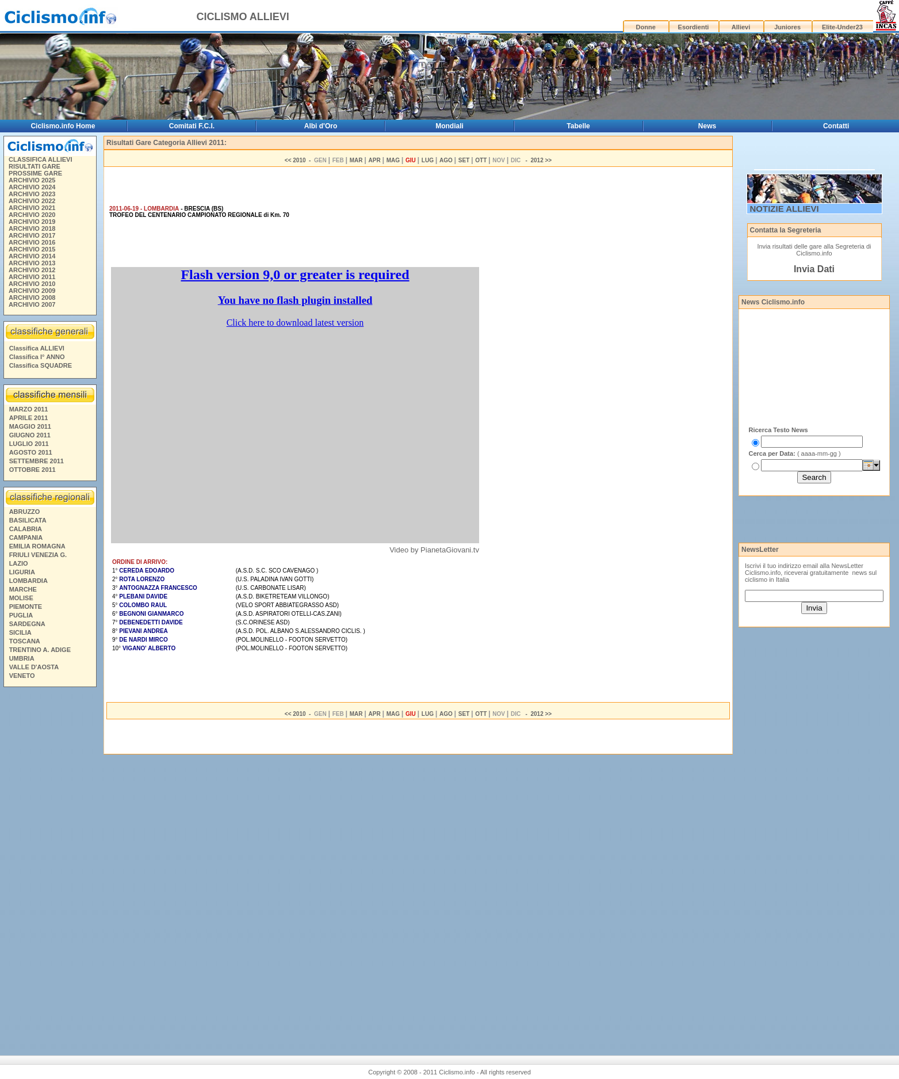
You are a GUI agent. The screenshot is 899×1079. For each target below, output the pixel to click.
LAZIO (18, 563)
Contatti (836, 126)
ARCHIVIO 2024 (32, 187)
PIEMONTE (25, 606)
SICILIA (20, 632)
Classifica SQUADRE (40, 365)
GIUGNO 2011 (30, 435)
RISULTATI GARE (34, 166)
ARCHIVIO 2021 (32, 207)
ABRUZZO (24, 511)
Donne (646, 27)
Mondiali (449, 126)
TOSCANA (24, 641)
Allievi (741, 27)
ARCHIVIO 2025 (32, 180)
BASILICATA (28, 520)
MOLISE (21, 597)
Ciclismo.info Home (62, 126)
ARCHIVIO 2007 (32, 304)
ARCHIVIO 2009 (32, 290)
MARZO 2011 (28, 409)
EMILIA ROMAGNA (37, 546)
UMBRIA (22, 658)
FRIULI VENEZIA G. (38, 554)
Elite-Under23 (842, 27)
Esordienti (693, 27)
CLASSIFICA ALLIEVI (40, 159)
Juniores (787, 27)
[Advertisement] (49, 866)
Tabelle (578, 126)
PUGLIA (21, 615)
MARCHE (23, 589)
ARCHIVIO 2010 (32, 283)
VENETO (22, 675)
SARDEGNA (27, 623)
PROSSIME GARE (35, 173)
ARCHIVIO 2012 (32, 269)
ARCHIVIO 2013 (32, 263)
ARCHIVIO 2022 (32, 200)
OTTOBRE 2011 (32, 469)
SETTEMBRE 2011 (36, 460)
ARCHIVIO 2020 (32, 214)
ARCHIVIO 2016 (32, 242)
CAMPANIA (26, 537)
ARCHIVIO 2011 (32, 276)
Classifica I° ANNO (37, 356)
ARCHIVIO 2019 (32, 221)
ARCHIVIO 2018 (32, 228)
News (707, 126)
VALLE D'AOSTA (34, 667)
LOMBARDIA (28, 580)
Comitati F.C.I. (192, 126)
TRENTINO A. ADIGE (40, 649)
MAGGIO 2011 (30, 426)
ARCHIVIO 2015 (32, 249)
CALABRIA (25, 528)
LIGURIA (22, 572)
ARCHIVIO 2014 (32, 256)
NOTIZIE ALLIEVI (784, 208)
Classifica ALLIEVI (36, 348)
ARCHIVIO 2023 (32, 193)
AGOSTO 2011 (30, 452)
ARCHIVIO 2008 (32, 297)
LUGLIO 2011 (29, 443)
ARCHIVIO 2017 (32, 235)
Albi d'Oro (321, 126)
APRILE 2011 (28, 417)
